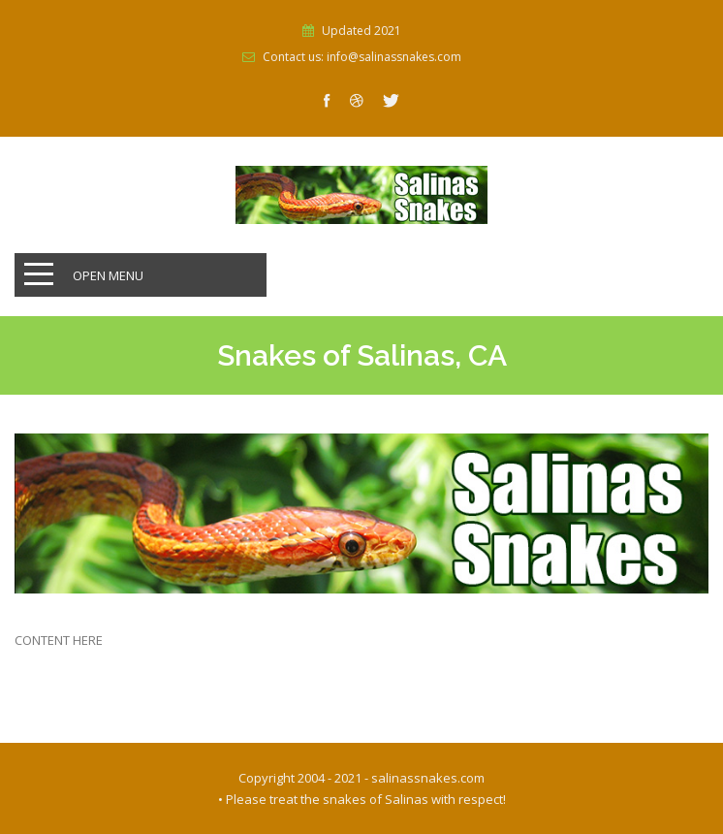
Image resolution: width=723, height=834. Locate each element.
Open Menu (108, 275)
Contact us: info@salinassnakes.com (362, 57)
